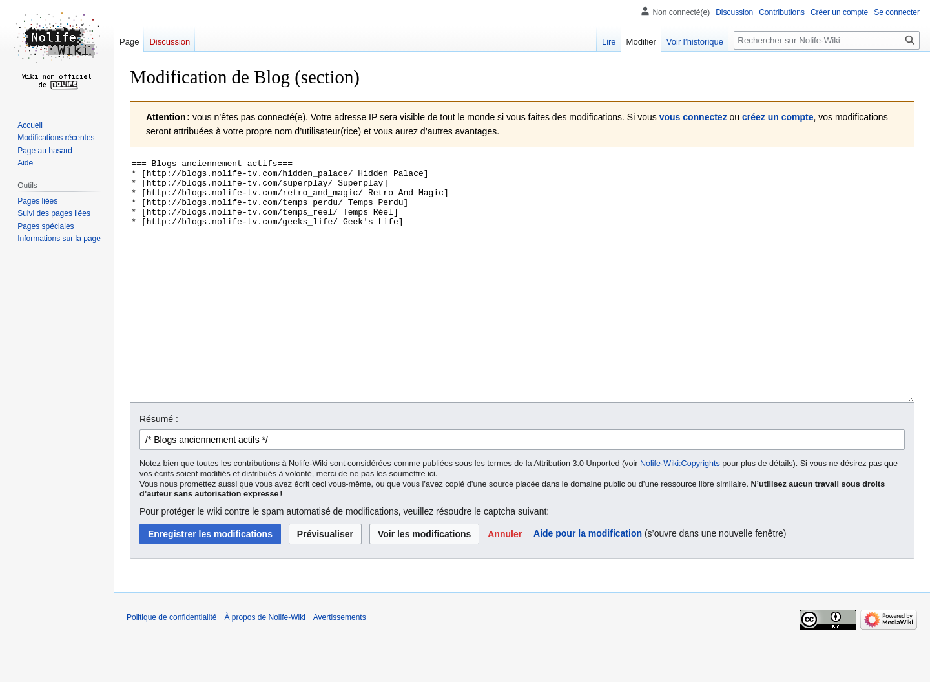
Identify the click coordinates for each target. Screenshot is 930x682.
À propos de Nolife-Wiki (264, 665)
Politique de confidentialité (171, 665)
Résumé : (159, 467)
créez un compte (777, 117)
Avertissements (339, 665)
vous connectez (693, 117)
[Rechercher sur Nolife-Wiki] (827, 40)
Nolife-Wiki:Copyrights (680, 512)
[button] (504, 582)
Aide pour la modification (587, 582)
